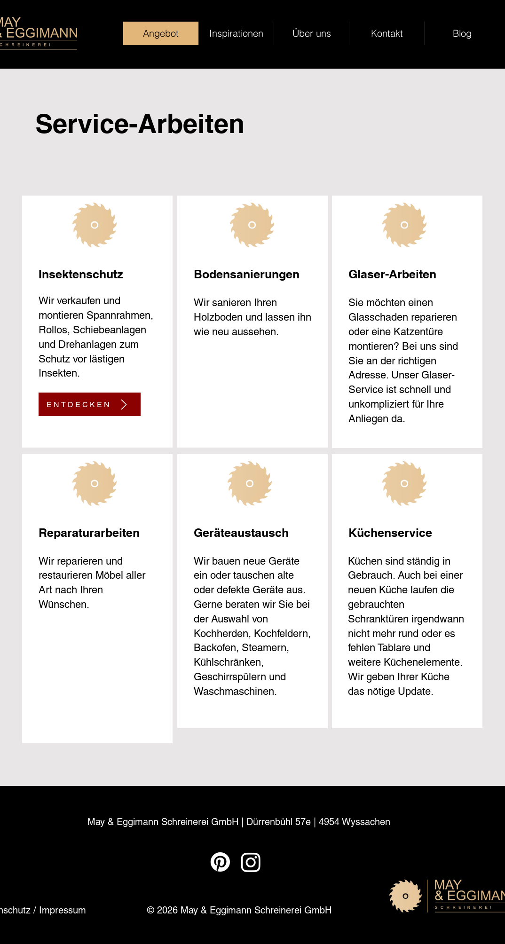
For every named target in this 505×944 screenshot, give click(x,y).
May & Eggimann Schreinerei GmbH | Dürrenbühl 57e (200, 821)
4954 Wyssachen (354, 821)
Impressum (62, 910)
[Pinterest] (220, 862)
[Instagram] (251, 862)
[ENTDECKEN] (90, 404)
